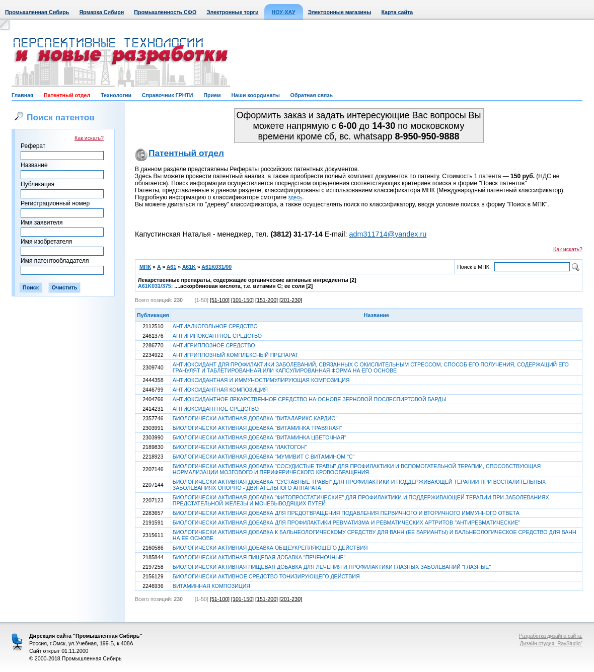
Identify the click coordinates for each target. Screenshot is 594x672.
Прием (211, 95)
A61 (172, 267)
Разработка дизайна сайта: (550, 636)
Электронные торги (232, 12)
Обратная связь (311, 95)
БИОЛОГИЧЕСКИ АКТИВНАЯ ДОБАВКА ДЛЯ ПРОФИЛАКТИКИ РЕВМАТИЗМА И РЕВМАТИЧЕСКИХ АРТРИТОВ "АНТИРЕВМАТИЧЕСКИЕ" (346, 522)
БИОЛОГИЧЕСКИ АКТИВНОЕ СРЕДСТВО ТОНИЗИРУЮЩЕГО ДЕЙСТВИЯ (266, 576)
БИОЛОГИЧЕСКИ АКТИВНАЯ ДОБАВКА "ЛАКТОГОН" (240, 447)
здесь (295, 197)
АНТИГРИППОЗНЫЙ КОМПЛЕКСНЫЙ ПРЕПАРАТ (236, 355)
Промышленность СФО (165, 12)
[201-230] (290, 300)
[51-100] (220, 300)
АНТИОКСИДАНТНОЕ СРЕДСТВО (216, 409)
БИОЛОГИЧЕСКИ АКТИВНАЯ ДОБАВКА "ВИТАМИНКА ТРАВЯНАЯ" (257, 428)
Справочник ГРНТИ (167, 95)
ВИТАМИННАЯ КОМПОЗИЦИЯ (211, 586)
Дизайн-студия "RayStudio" (551, 643)
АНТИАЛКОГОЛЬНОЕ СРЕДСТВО (215, 326)
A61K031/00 (216, 267)
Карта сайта (397, 12)
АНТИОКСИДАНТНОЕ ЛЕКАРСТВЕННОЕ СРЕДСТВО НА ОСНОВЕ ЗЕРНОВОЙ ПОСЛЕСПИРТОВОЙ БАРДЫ (310, 399)
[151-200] (266, 300)
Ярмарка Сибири (101, 12)
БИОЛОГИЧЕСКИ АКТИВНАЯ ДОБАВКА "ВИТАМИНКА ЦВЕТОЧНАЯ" (259, 437)
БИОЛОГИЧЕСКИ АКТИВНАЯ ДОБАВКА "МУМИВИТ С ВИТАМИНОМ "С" (264, 457)
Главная (22, 95)
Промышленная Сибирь (37, 12)
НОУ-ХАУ (283, 12)
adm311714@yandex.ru (387, 234)
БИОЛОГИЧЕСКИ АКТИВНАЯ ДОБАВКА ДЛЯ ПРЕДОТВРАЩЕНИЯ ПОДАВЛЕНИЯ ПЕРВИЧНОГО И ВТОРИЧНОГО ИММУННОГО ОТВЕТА (346, 513)
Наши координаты (255, 95)
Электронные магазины (340, 12)
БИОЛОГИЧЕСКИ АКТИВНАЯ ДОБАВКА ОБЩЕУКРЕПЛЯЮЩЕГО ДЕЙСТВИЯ (270, 548)
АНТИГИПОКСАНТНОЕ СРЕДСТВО (217, 336)
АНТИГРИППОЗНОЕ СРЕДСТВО (214, 345)
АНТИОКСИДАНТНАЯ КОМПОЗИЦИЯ (220, 390)
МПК (145, 267)
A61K (189, 267)
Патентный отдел (67, 95)
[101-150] (242, 300)
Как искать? (89, 138)
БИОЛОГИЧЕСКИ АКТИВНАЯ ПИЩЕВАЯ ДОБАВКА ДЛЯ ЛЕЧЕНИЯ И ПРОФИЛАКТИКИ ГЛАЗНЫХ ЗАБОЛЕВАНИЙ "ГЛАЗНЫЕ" (332, 567)
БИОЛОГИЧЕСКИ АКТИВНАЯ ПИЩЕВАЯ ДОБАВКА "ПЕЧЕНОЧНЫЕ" (259, 557)
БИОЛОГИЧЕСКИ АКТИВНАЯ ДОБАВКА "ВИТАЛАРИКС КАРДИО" (255, 418)
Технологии (116, 95)
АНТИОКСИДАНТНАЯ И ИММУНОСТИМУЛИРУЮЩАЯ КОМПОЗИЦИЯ (261, 380)
